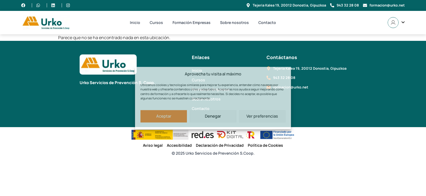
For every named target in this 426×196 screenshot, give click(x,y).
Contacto (267, 22)
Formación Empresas (192, 22)
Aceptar (163, 116)
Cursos (156, 22)
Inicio (135, 22)
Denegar (213, 116)
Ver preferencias (262, 116)
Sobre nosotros (234, 22)
